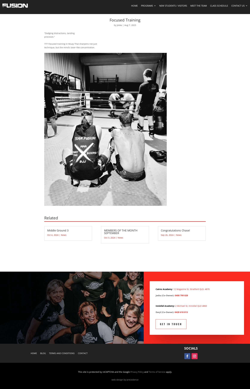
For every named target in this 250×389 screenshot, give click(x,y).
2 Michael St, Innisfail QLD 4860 (191, 305)
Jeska (119, 25)
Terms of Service (157, 371)
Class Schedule (219, 5)
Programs (147, 5)
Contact (83, 353)
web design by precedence (125, 379)
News (63, 235)
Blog (43, 353)
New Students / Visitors (173, 5)
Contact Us (238, 5)
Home (134, 5)
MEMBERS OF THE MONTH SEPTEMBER (120, 232)
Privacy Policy (137, 371)
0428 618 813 (181, 312)
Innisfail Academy (165, 305)
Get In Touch (171, 324)
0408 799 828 (181, 295)
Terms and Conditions (62, 353)
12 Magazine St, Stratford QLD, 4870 (191, 289)
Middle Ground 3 (57, 230)
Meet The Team (198, 5)
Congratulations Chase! (175, 230)
